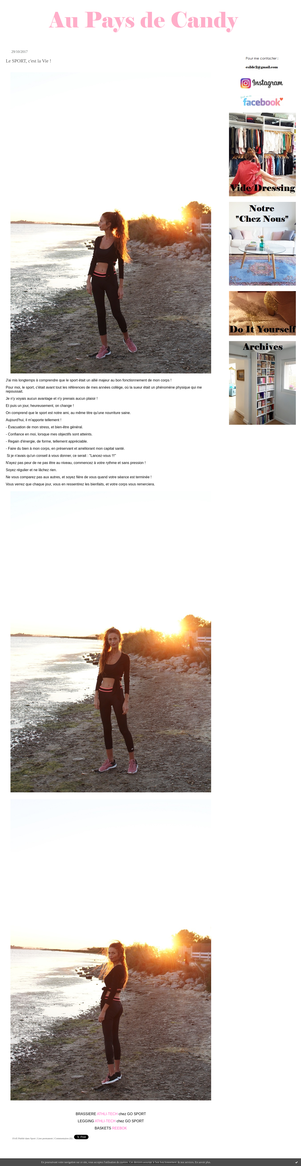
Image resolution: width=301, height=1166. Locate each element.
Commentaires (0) (63, 1138)
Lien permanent (45, 1138)
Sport (33, 1138)
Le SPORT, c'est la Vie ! (28, 61)
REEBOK (119, 1128)
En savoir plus (202, 1162)
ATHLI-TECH (107, 1114)
